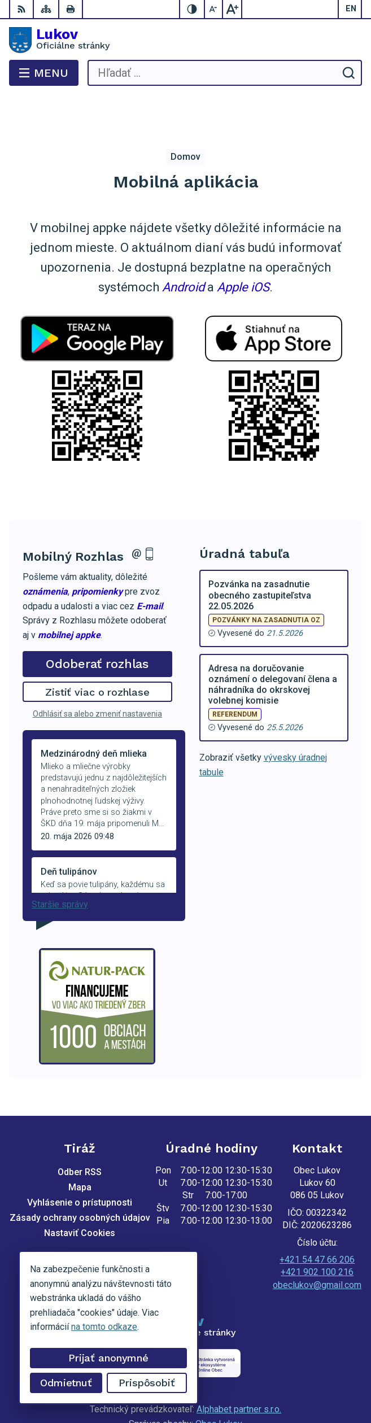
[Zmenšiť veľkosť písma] (214, 9)
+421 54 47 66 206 (317, 1214)
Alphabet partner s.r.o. (239, 1364)
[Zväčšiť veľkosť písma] (232, 9)
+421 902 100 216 (317, 1226)
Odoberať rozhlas (97, 619)
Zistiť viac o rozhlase (97, 647)
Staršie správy (60, 859)
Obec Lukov (218, 1378)
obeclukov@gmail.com (317, 1239)
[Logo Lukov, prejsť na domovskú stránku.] (185, 40)
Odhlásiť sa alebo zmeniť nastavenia (97, 668)
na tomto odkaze (104, 1326)
